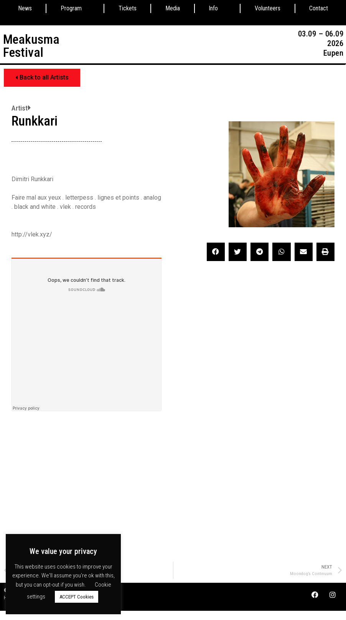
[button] (42, 78)
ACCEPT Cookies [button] (76, 597)
